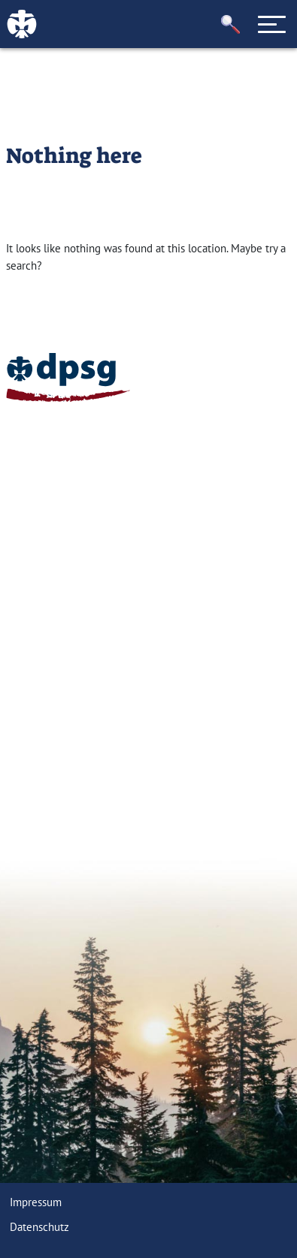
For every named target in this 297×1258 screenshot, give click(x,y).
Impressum (36, 1202)
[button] (231, 24)
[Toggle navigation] (272, 24)
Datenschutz (39, 1227)
